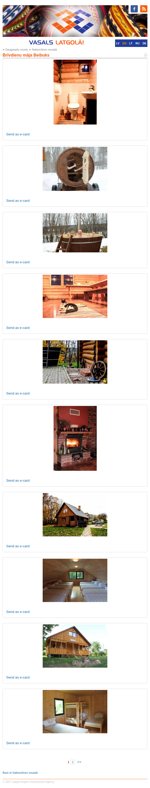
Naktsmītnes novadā (44, 49)
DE (144, 43)
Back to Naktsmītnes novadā (20, 772)
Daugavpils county (16, 49)
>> (79, 762)
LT (130, 43)
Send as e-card (17, 134)
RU (137, 43)
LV (117, 43)
